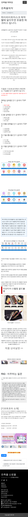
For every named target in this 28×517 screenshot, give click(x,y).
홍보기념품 (6, 105)
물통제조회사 (4, 491)
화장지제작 (4, 497)
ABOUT (3, 483)
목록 (4, 455)
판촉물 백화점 (7, 2)
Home (3, 12)
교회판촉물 (10, 232)
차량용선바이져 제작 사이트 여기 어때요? (13, 460)
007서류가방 (4, 490)
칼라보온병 (4, 493)
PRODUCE (3, 487)
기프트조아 (17, 322)
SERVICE (3, 485)
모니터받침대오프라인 (7, 495)
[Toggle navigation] (25, 2)
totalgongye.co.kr (5, 477)
